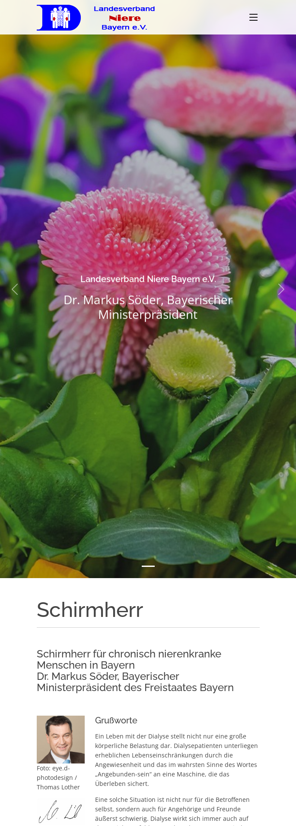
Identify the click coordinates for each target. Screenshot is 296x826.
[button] (15, 289)
